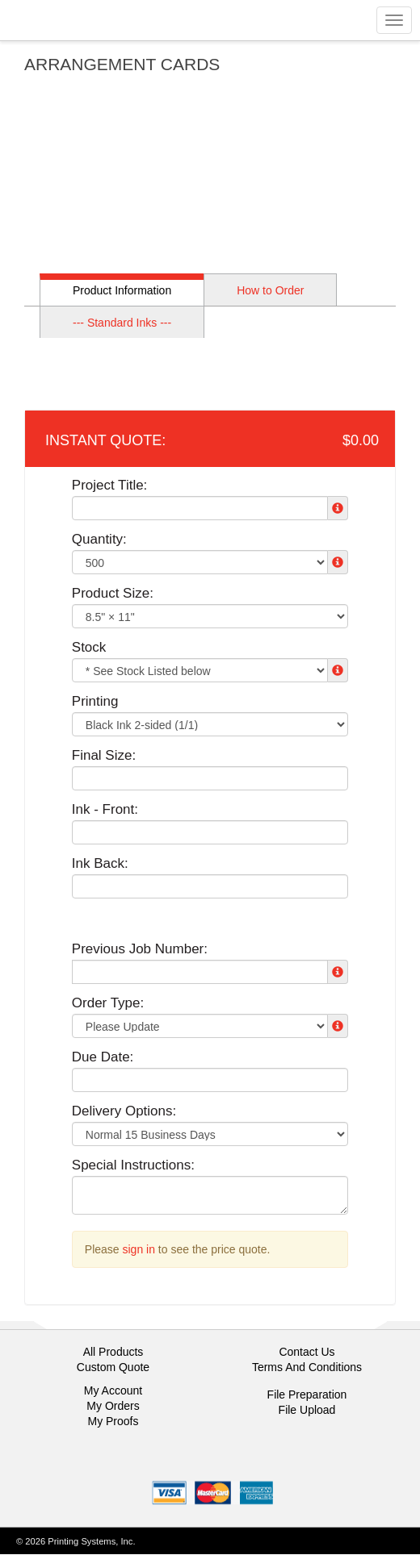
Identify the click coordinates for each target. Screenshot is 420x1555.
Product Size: (112, 593)
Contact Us (306, 1351)
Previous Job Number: (140, 949)
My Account (113, 1390)
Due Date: (103, 1057)
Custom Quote (113, 1367)
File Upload (307, 1409)
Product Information (122, 290)
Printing (95, 701)
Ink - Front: (105, 809)
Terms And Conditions (307, 1367)
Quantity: (99, 539)
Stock (89, 647)
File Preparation (307, 1394)
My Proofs (112, 1421)
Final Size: (104, 755)
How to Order (270, 290)
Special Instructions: (133, 1165)
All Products (113, 1351)
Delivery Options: (124, 1111)
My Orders (112, 1405)
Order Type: (108, 1003)
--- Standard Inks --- (122, 322)
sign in (139, 1249)
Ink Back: (100, 863)
